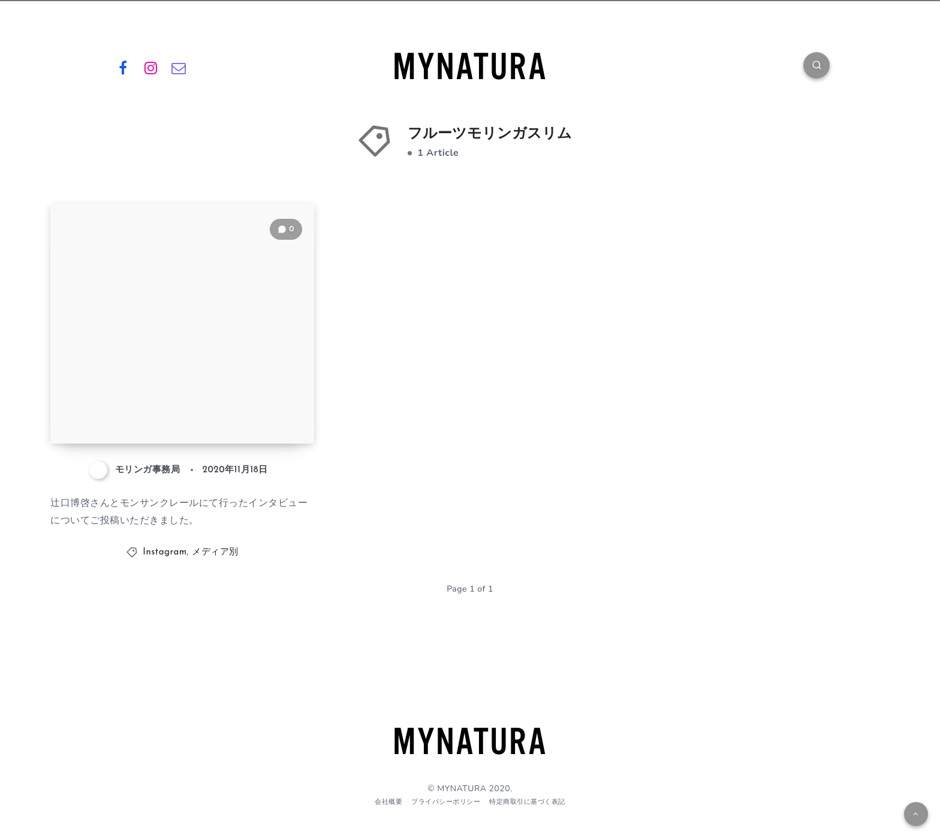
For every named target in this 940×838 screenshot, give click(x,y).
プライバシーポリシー (445, 801)
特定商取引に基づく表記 (527, 801)
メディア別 (215, 552)
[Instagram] (151, 67)
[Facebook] (123, 67)
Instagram (164, 552)
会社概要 (388, 801)
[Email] (178, 67)
